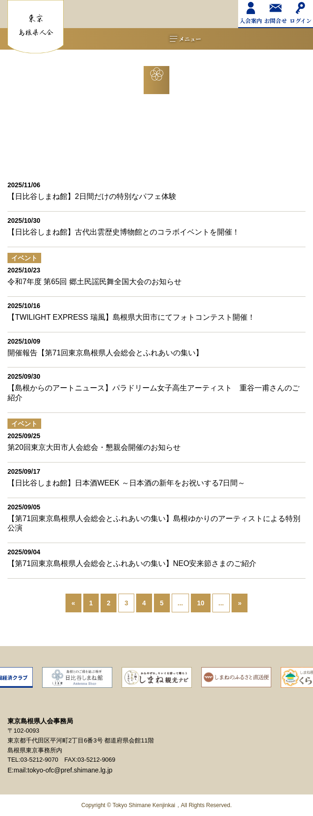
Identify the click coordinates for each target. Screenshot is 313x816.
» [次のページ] (239, 603)
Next (304, 692)
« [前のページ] (73, 603)
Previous (8, 692)
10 (200, 603)
